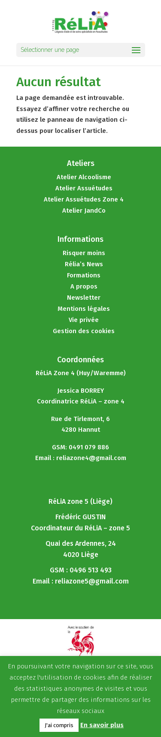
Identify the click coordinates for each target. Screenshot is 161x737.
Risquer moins (84, 253)
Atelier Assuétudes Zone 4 (84, 199)
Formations (83, 275)
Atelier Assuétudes (83, 188)
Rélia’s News (84, 264)
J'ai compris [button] (59, 725)
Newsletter (83, 297)
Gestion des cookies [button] (84, 331)
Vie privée (84, 320)
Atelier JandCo (84, 210)
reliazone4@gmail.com (91, 458)
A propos (83, 286)
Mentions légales (84, 309)
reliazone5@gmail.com (92, 581)
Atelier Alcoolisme (84, 177)
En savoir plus (102, 725)
